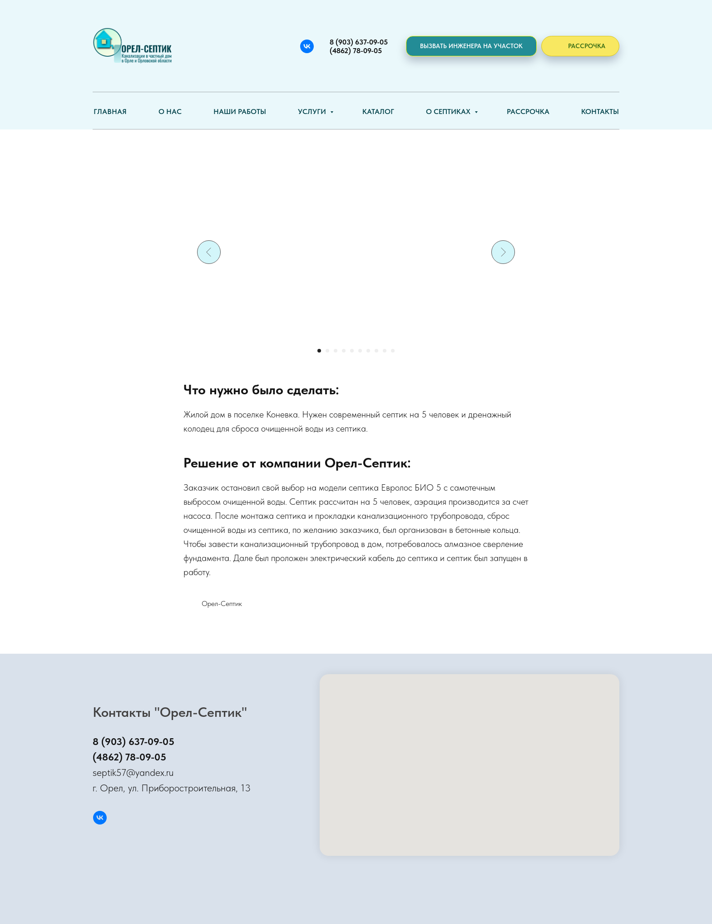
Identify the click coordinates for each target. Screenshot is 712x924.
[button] (471, 46)
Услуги (313, 111)
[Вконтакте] (307, 46)
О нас (170, 111)
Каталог (378, 111)
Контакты (600, 111)
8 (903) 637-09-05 (133, 741)
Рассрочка (528, 111)
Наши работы (239, 111)
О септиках (449, 111)
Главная (110, 111)
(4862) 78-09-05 (129, 757)
